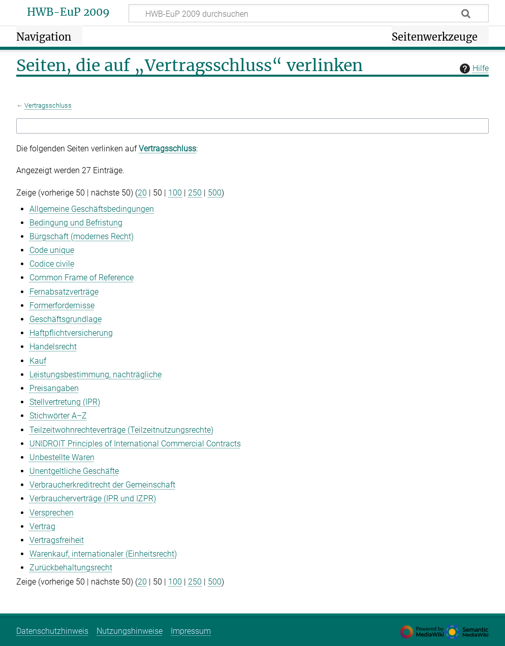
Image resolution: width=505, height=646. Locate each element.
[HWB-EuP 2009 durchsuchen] (308, 13)
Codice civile (51, 264)
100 (175, 193)
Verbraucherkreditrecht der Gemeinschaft (102, 485)
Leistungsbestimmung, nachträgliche (95, 374)
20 (142, 193)
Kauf (37, 361)
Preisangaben (54, 388)
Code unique (51, 250)
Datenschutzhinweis (52, 631)
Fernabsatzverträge (64, 292)
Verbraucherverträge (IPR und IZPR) (92, 498)
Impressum (191, 631)
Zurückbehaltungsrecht (70, 567)
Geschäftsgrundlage (65, 319)
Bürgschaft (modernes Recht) (81, 236)
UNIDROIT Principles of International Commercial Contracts (135, 443)
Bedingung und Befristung (75, 223)
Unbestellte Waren (61, 457)
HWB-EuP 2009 (68, 12)
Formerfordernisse (61, 305)
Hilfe (473, 68)
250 (195, 193)
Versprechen (51, 513)
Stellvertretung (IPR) (64, 402)
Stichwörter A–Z (58, 416)
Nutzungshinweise (130, 631)
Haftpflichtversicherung (71, 333)
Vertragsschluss (48, 105)
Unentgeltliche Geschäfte (74, 471)
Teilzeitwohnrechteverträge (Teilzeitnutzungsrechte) (121, 430)
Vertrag (42, 526)
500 (215, 193)
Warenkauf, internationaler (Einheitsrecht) (103, 554)
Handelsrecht (53, 346)
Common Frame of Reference (81, 277)
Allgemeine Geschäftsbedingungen (91, 209)
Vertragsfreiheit (56, 540)
